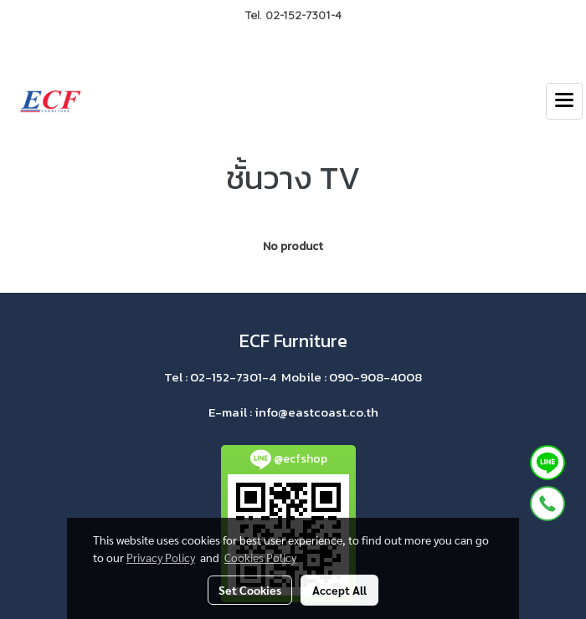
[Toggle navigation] (564, 101)
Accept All (339, 589)
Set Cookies (249, 589)
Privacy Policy (160, 557)
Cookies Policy (260, 557)
